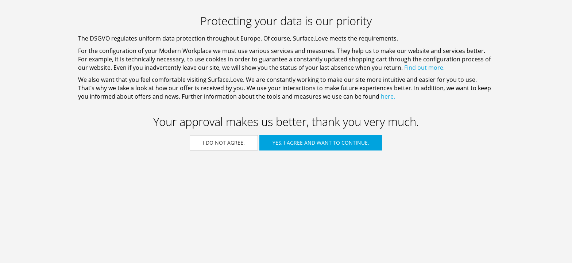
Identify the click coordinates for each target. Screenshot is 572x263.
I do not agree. (224, 142)
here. (388, 96)
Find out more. (424, 68)
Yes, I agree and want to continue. (321, 142)
